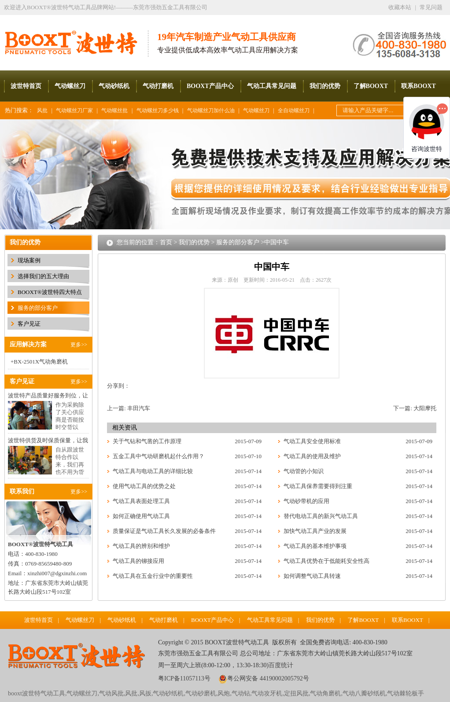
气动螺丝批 (114, 110)
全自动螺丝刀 (294, 110)
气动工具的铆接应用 (138, 561)
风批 (42, 110)
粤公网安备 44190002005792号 (268, 678)
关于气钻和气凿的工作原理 (147, 441)
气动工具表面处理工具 (141, 501)
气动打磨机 (158, 86)
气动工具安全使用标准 (312, 441)
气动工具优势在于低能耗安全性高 (326, 561)
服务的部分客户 (38, 308)
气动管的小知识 (304, 471)
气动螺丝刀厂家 (74, 110)
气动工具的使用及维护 (312, 456)
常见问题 (431, 7)
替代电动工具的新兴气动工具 (321, 516)
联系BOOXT (418, 86)
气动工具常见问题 (271, 86)
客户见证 (29, 323)
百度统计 (281, 665)
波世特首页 (26, 86)
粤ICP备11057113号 (184, 678)
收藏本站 (399, 7)
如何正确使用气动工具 (141, 516)
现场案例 (29, 260)
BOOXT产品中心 (210, 86)
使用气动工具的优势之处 (144, 486)
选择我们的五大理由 (43, 276)
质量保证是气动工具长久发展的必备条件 (164, 531)
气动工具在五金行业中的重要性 (153, 576)
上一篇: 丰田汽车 (128, 408)
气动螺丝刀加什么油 (211, 110)
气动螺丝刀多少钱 (157, 110)
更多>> (78, 345)
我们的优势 (325, 86)
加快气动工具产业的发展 (315, 531)
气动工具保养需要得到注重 (318, 486)
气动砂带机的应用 (306, 501)
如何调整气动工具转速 (312, 576)
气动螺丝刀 (70, 86)
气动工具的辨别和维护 (141, 546)
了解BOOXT (371, 86)
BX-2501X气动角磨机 (41, 361)
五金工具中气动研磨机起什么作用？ (158, 456)
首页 (166, 242)
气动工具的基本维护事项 (315, 546)
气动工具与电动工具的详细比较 (153, 471)
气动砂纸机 (114, 86)
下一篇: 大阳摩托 (414, 408)
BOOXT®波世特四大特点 (50, 292)
